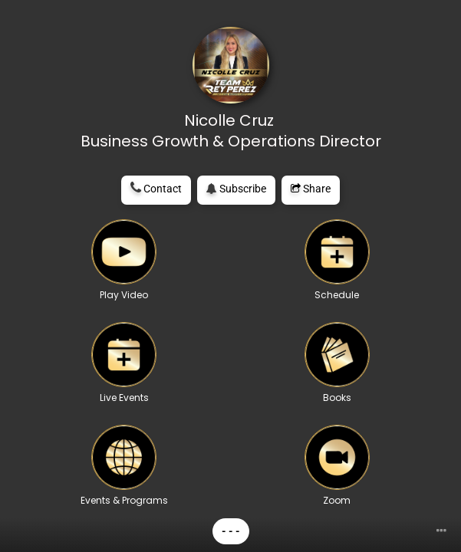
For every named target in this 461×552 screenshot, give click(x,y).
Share (311, 188)
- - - (231, 531)
